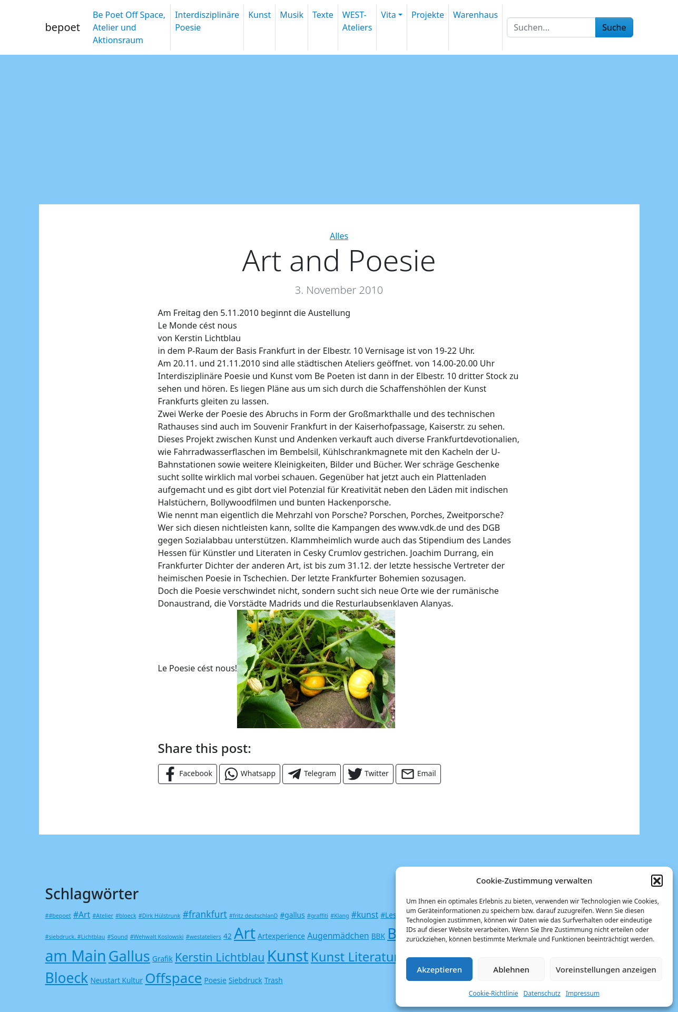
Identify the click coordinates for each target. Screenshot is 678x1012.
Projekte (427, 15)
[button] (657, 880)
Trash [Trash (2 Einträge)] (273, 980)
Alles (339, 236)
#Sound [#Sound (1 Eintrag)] (117, 936)
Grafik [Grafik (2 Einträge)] (162, 959)
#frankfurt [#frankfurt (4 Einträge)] (205, 914)
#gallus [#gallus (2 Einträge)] (292, 915)
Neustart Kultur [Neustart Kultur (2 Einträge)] (116, 980)
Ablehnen (511, 969)
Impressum (583, 993)
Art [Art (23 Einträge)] (245, 932)
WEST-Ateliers (357, 21)
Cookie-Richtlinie (493, 993)
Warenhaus (475, 15)
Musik (291, 15)
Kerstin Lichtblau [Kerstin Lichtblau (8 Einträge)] (220, 957)
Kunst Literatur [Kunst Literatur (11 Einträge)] (355, 956)
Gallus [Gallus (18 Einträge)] (129, 956)
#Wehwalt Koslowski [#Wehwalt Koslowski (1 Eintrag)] (157, 936)
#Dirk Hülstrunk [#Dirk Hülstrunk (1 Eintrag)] (160, 915)
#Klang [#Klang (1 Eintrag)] (339, 915)
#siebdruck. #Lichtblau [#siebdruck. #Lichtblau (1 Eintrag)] (75, 936)
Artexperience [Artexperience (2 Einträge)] (281, 936)
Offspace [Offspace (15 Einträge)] (173, 977)
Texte (322, 15)
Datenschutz (542, 993)
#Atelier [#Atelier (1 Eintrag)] (102, 915)
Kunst (259, 15)
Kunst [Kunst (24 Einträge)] (288, 955)
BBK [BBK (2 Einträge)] (378, 936)
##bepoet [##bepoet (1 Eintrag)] (58, 915)
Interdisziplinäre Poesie (207, 21)
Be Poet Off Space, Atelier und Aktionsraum (129, 27)
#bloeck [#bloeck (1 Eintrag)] (125, 915)
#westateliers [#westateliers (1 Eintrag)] (203, 936)
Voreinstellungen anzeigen (606, 969)
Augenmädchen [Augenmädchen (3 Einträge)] (338, 935)
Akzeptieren (439, 969)
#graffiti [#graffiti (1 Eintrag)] (317, 915)
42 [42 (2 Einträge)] (227, 936)
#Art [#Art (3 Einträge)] (81, 914)
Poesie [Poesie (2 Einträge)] (215, 980)
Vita (388, 15)
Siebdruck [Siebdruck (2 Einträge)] (245, 980)
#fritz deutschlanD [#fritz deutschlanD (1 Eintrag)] (253, 915)
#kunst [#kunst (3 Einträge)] (364, 914)
